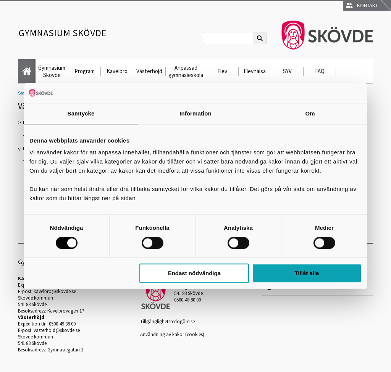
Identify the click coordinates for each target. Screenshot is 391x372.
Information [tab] (195, 113)
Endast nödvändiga (194, 273)
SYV (287, 71)
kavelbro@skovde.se (55, 291)
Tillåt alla (306, 273)
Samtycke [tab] (81, 113)
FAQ (320, 71)
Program (84, 71)
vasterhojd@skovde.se (57, 330)
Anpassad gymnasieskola (185, 71)
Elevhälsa (255, 71)
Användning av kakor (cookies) (172, 334)
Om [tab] (310, 113)
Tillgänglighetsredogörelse (167, 321)
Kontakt (362, 5)
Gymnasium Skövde (51, 71)
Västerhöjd (149, 71)
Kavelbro (117, 71)
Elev (222, 71)
